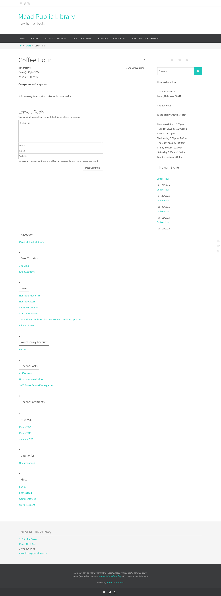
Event (28, 45)
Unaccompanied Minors (32, 379)
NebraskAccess (27, 301)
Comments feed (27, 498)
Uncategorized (27, 463)
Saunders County (28, 307)
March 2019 (25, 433)
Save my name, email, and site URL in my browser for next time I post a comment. (60, 160)
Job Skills (24, 265)
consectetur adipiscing (110, 576)
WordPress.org (27, 504)
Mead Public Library (46, 16)
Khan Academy (27, 271)
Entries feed (25, 492)
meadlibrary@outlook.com (33, 553)
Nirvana (110, 582)
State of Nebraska (28, 313)
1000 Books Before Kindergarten (36, 385)
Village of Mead (27, 325)
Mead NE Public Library (31, 242)
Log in (22, 349)
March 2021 (25, 427)
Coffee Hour (163, 178)
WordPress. (120, 582)
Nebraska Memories (29, 295)
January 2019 (26, 439)
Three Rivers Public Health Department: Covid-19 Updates (50, 319)
